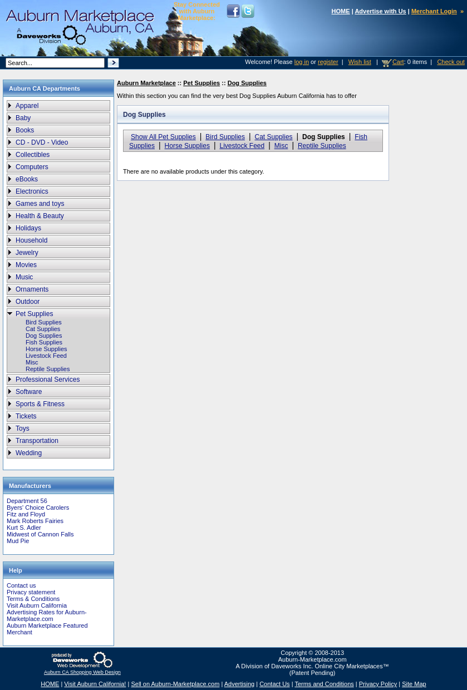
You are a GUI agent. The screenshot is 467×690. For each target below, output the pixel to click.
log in (301, 61)
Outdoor (28, 301)
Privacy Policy (378, 684)
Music (24, 277)
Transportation (37, 441)
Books (25, 130)
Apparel (27, 106)
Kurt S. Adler (24, 527)
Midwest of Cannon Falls (40, 534)
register (328, 61)
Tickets (26, 416)
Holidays (28, 228)
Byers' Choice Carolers (38, 507)
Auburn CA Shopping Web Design (82, 672)
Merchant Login (434, 11)
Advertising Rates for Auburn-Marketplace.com (47, 615)
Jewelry (27, 253)
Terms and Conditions (323, 684)
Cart (398, 61)
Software (29, 392)
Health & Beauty (40, 216)
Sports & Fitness (40, 404)
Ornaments (32, 289)
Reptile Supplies (48, 369)
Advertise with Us (380, 11)
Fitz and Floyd (26, 514)
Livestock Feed (46, 355)
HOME (341, 11)
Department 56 (27, 500)
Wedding (29, 453)
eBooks (27, 179)
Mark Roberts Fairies (35, 521)
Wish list (359, 61)
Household (31, 240)
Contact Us (274, 684)
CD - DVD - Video (42, 142)
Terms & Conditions (33, 598)
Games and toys (40, 204)
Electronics (32, 191)
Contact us (21, 585)
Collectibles (33, 155)
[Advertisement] (425, 266)
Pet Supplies (34, 314)
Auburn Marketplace (146, 83)
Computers (32, 167)
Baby (23, 118)
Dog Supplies (44, 335)
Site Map (414, 684)
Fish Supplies (44, 342)
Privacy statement (31, 592)
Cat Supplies (43, 329)
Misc (32, 362)
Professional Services (48, 379)
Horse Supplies (46, 349)
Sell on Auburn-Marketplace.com (175, 684)
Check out (451, 61)
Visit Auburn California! (95, 684)
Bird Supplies (44, 322)
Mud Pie (18, 541)
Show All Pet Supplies (163, 137)
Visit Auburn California (37, 605)
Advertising (239, 684)
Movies (26, 265)
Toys (23, 428)
